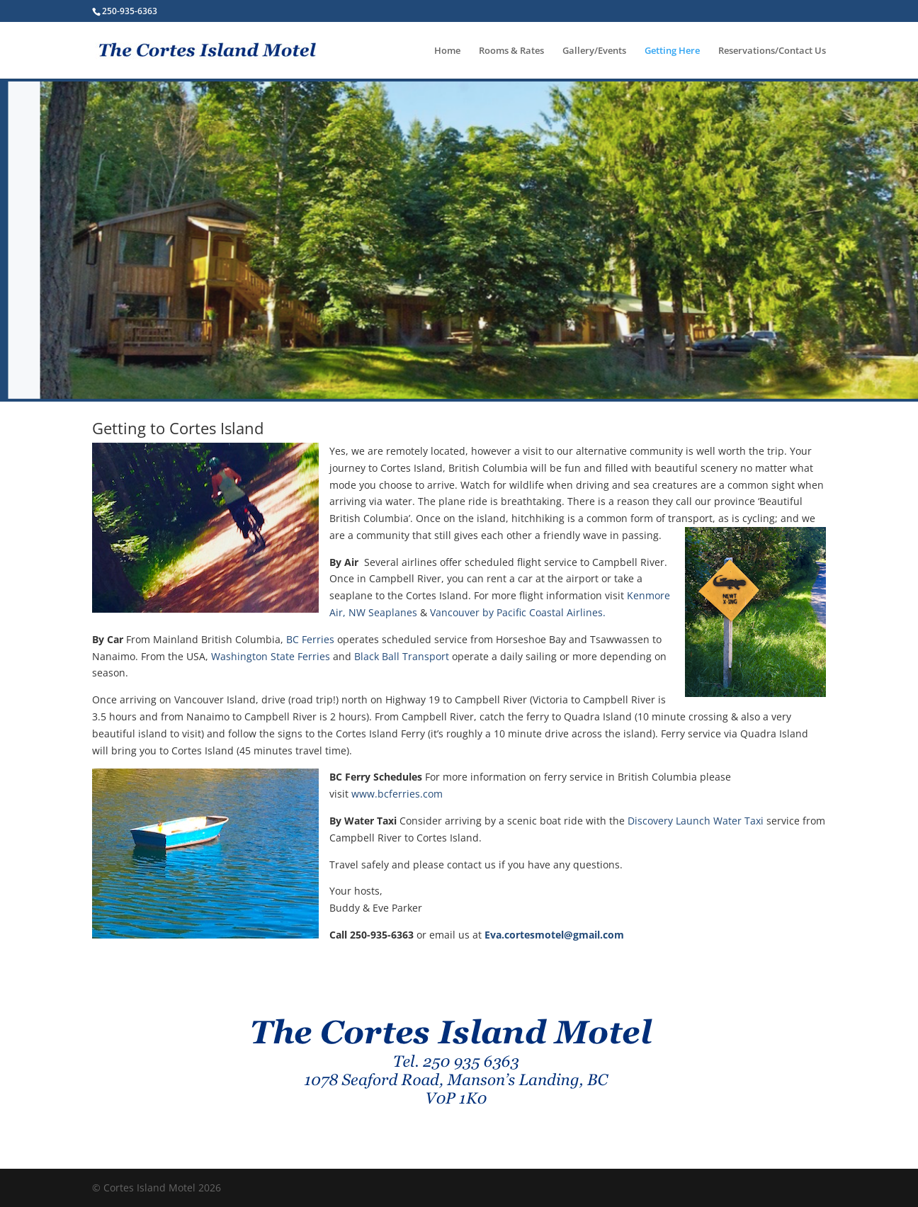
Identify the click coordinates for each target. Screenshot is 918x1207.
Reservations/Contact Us (772, 51)
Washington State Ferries (270, 656)
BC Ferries (310, 639)
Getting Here (672, 51)
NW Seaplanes (382, 612)
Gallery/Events (594, 51)
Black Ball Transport (403, 656)
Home (447, 51)
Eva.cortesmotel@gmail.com (554, 934)
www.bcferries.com (397, 793)
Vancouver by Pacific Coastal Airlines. (518, 612)
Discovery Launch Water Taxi (696, 820)
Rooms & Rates (511, 51)
